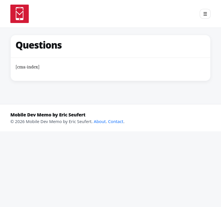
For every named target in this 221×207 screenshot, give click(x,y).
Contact (115, 121)
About (100, 121)
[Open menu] (205, 14)
